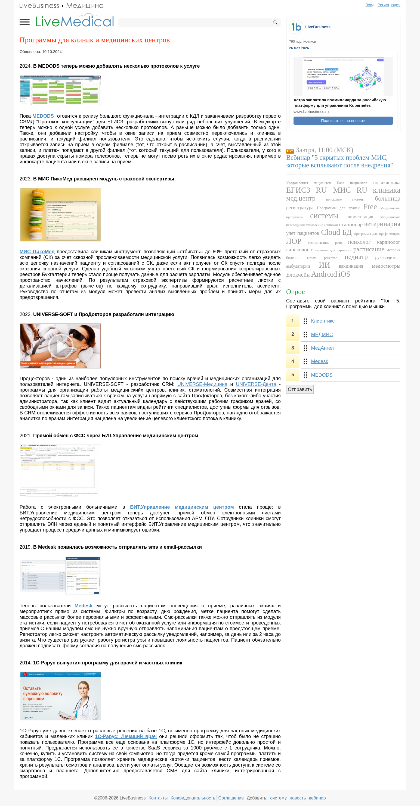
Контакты (158, 797)
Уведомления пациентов (308, 183)
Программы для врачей (338, 208)
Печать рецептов (322, 258)
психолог (359, 242)
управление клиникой (322, 225)
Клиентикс (323, 321)
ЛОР (293, 241)
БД (347, 232)
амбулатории (298, 266)
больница (387, 198)
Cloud (330, 232)
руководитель (387, 257)
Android (324, 274)
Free (370, 206)
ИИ (324, 265)
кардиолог (388, 242)
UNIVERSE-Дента (256, 384)
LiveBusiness (318, 27)
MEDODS (322, 375)
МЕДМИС (322, 334)
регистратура (299, 207)
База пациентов (352, 183)
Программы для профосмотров (377, 234)
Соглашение (231, 797)
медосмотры (386, 266)
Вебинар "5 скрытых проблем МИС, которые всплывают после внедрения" (339, 161)
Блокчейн (298, 274)
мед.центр (301, 198)
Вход (370, 5)
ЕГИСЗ (298, 190)
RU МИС (333, 190)
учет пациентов (302, 233)
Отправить (300, 389)
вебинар (317, 797)
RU (362, 190)
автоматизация (359, 216)
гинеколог (297, 249)
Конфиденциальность (193, 797)
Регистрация (389, 5)
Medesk (319, 361)
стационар (351, 224)
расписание (368, 249)
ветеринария (382, 223)
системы (324, 215)
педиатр (356, 256)
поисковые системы (345, 199)
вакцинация (351, 266)
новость (298, 797)
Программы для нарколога (331, 250)
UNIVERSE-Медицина (202, 384)
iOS (344, 274)
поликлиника (386, 182)
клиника (386, 190)
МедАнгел (322, 348)
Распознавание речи (325, 243)
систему (278, 797)
